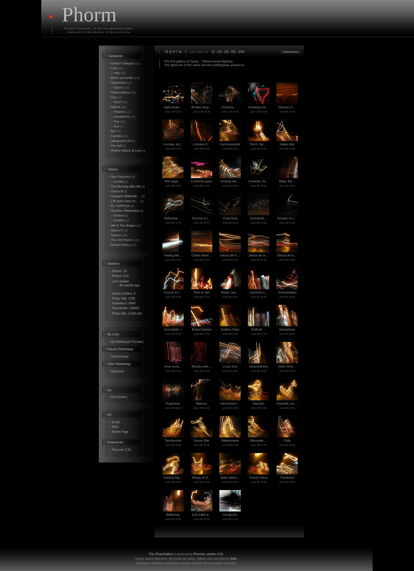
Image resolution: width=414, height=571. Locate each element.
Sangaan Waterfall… (127, 196)
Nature (117, 107)
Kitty (119, 73)
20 (226, 51)
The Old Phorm (124, 240)
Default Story (122, 244)
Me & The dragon (125, 225)
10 (219, 51)
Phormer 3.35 (121, 449)
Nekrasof (117, 371)
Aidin (233, 558)
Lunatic (120, 181)
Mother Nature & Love (127, 150)
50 (233, 51)
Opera (121, 87)
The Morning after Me (127, 186)
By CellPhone (121, 205)
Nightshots (120, 82)
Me (115, 131)
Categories (115, 56)
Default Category (124, 63)
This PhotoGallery (161, 554)
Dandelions (123, 116)
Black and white (124, 77)
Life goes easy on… (126, 201)
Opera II (118, 230)
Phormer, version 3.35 (208, 554)
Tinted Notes (120, 356)
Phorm (89, 14)
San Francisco (122, 176)
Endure (120, 215)
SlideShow (290, 52)
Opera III (118, 191)
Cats (116, 68)
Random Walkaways (126, 210)
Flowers (121, 111)
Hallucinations (122, 92)
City (115, 97)
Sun (117, 126)
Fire (118, 121)
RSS (115, 427)
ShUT (119, 102)
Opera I (118, 235)
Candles (118, 136)
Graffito (121, 220)
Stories (112, 169)
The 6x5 (117, 145)
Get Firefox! (119, 397)
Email (116, 422)
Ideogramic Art (122, 140)
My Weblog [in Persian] (127, 341)
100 (241, 51)
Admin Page (120, 431)
